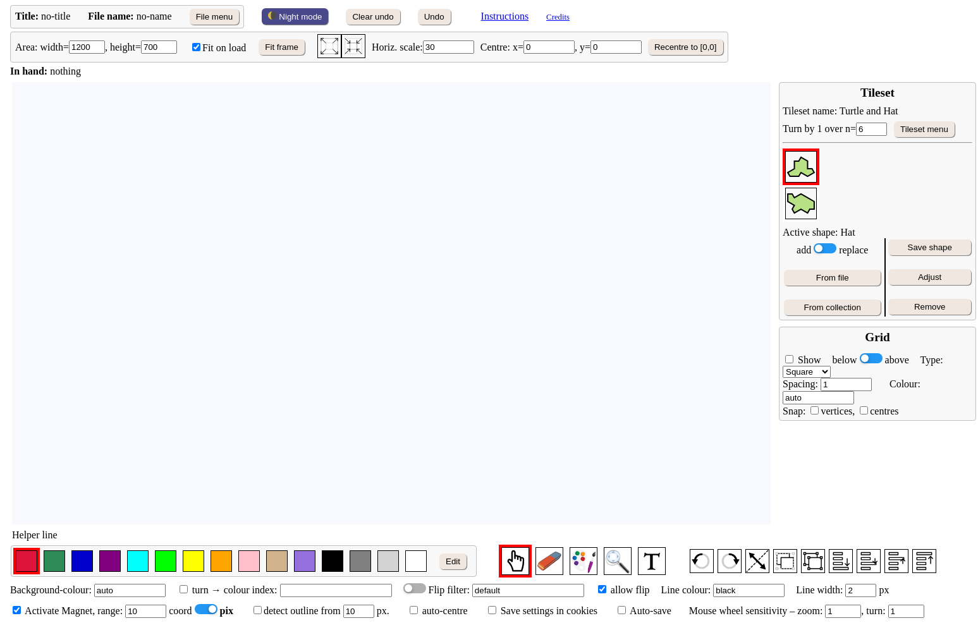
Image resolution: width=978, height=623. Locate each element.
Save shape (930, 247)
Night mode (295, 16)
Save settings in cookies (542, 610)
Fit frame (281, 47)
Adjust (929, 277)
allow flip (624, 589)
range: (131, 610)
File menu (214, 16)
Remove (930, 307)
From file (832, 277)
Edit (453, 561)
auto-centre (445, 610)
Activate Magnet (52, 610)
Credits (558, 17)
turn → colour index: (229, 589)
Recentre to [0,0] (685, 47)
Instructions (505, 16)
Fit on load (219, 47)
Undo (434, 16)
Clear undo (372, 16)
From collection (832, 307)
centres (884, 411)
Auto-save (649, 610)
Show (808, 359)
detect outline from (297, 610)
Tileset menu (924, 129)
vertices (836, 411)
